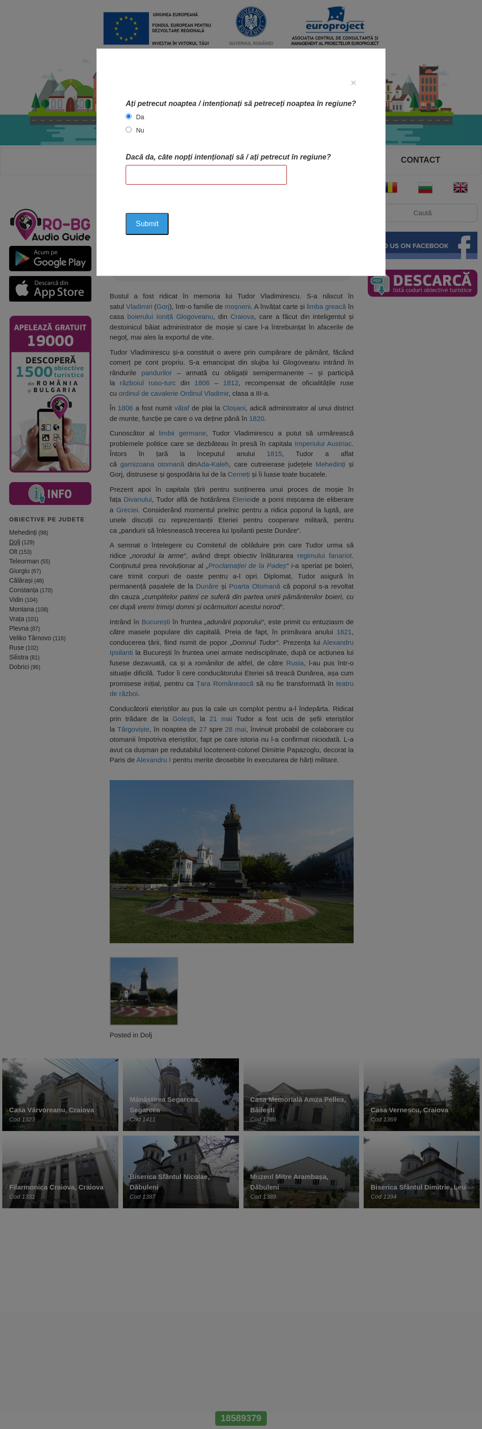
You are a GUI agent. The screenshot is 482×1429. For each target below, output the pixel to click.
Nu (140, 130)
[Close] (353, 82)
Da (140, 117)
